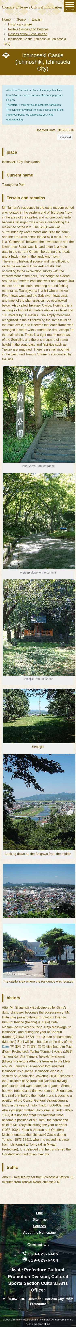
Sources (39, 1226)
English (37, 19)
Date (5, 1046)
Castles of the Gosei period (27, 34)
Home (6, 19)
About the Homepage (39, 1232)
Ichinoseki (65, 137)
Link (39, 1213)
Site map (39, 1219)
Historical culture (20, 24)
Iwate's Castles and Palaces (28, 29)
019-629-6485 (43, 1254)
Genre (21, 19)
